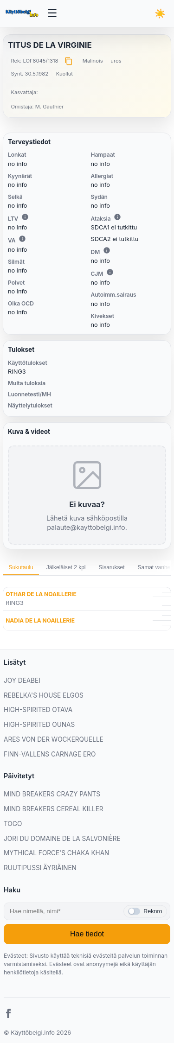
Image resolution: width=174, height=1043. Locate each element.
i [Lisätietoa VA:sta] (22, 238)
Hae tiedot (87, 934)
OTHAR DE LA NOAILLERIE (41, 594)
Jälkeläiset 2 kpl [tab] (66, 567)
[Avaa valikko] (53, 13)
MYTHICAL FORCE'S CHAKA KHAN (56, 853)
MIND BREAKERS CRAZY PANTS (52, 794)
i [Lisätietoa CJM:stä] (110, 272)
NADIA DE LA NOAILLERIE (40, 620)
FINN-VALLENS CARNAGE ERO (50, 754)
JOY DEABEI (22, 680)
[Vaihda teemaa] (160, 13)
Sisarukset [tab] (111, 567)
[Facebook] (8, 1015)
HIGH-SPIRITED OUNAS (39, 724)
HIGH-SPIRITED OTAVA (38, 709)
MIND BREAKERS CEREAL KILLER (53, 809)
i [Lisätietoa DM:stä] (106, 250)
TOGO (13, 823)
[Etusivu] (22, 13)
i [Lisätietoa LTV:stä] (25, 217)
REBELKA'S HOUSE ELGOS (44, 695)
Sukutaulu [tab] (20, 567)
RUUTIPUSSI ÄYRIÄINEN (40, 867)
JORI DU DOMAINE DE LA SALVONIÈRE (62, 838)
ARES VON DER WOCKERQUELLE (53, 739)
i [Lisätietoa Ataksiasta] (117, 217)
